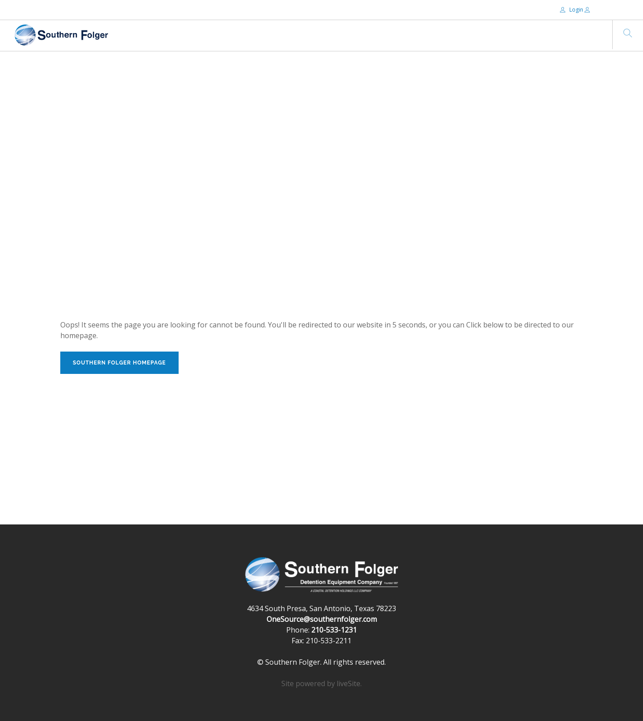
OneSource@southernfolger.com (322, 619)
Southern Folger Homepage (119, 363)
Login (572, 9)
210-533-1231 (334, 630)
